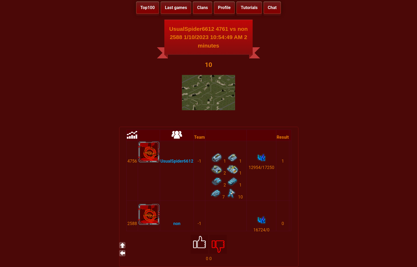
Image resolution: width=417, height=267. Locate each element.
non (176, 223)
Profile (224, 7)
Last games (176, 7)
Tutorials (249, 7)
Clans (202, 7)
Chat (272, 7)
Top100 (147, 7)
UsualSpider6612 (176, 161)
